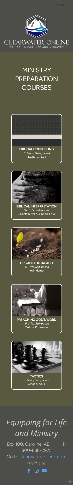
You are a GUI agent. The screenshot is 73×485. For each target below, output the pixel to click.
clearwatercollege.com (43, 456)
